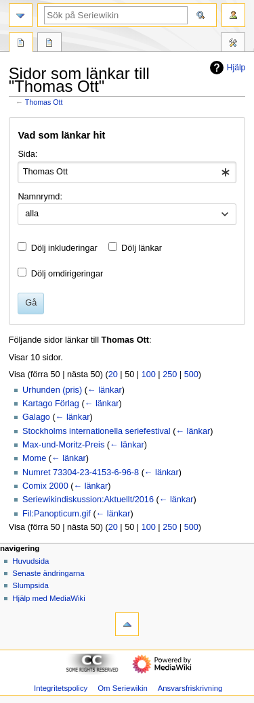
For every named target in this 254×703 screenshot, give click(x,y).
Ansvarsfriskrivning (190, 688)
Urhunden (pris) (52, 390)
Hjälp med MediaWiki (48, 598)
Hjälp (226, 67)
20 (113, 374)
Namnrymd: (40, 196)
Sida (21, 44)
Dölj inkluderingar (64, 248)
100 (149, 374)
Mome (34, 458)
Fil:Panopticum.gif (56, 513)
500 (191, 374)
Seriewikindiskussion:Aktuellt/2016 (88, 499)
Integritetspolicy (60, 688)
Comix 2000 (45, 486)
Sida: (27, 154)
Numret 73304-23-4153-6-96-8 (80, 472)
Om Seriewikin (123, 688)
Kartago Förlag (50, 403)
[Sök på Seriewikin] (116, 15)
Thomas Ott (44, 102)
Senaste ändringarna (48, 573)
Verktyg (233, 44)
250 (170, 374)
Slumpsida (30, 585)
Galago (36, 417)
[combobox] (127, 172)
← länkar (104, 390)
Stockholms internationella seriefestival (96, 431)
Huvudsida (30, 561)
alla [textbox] (32, 213)
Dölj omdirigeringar (67, 273)
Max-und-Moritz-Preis (63, 445)
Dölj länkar (141, 248)
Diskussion (49, 44)
